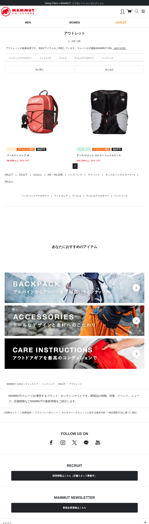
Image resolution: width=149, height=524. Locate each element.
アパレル (63, 58)
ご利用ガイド (10, 412)
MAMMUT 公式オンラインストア (22, 384)
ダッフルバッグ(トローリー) (120, 174)
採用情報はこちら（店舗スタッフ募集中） (74, 475)
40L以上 (9, 181)
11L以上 (37, 174)
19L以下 (9, 174)
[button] (39, 69)
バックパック (107, 58)
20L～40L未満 (55, 174)
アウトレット (75, 384)
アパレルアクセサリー (84, 58)
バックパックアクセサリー (20, 58)
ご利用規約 (25, 412)
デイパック (94, 174)
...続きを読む (119, 48)
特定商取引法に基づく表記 (123, 412)
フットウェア (45, 58)
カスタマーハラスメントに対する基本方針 (83, 412)
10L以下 (23, 174)
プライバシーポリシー (46, 412)
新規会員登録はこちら (74, 507)
